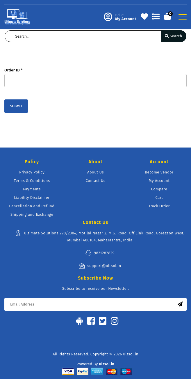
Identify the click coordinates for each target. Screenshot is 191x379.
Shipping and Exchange (31, 214)
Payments (32, 189)
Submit (16, 106)
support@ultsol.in (99, 266)
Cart (159, 197)
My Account (159, 180)
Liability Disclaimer (32, 197)
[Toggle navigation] (182, 17)
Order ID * (13, 70)
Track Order (159, 206)
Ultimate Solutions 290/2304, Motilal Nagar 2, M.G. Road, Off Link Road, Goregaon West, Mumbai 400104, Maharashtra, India (99, 236)
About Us (95, 172)
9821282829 (100, 253)
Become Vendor (159, 172)
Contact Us (96, 180)
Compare (159, 189)
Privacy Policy (31, 172)
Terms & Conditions (32, 180)
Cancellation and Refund (32, 206)
